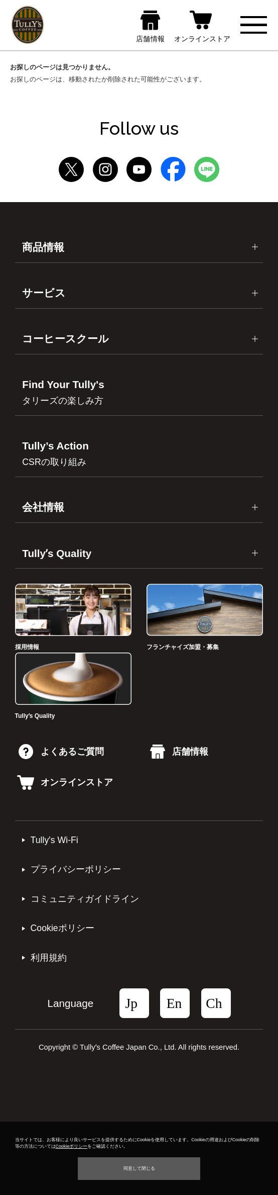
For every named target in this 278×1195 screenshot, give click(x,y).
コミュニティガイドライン (85, 899)
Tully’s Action (55, 453)
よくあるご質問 (61, 752)
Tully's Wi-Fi (54, 840)
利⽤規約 (49, 958)
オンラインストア (65, 782)
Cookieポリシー (62, 928)
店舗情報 (179, 752)
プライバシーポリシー (76, 869)
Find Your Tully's (63, 392)
